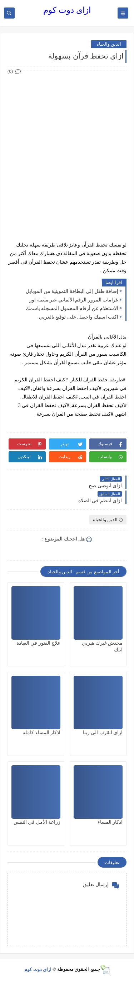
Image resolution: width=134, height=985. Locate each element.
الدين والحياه (108, 44)
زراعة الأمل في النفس (37, 822)
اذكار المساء (110, 822)
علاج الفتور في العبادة (38, 643)
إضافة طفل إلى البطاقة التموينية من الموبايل (72, 291)
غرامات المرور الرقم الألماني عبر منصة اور (73, 300)
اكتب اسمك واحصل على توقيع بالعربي (79, 317)
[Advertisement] (67, 143)
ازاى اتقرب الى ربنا (103, 732)
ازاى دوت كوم (66, 10)
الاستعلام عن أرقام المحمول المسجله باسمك (72, 308)
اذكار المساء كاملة (41, 732)
